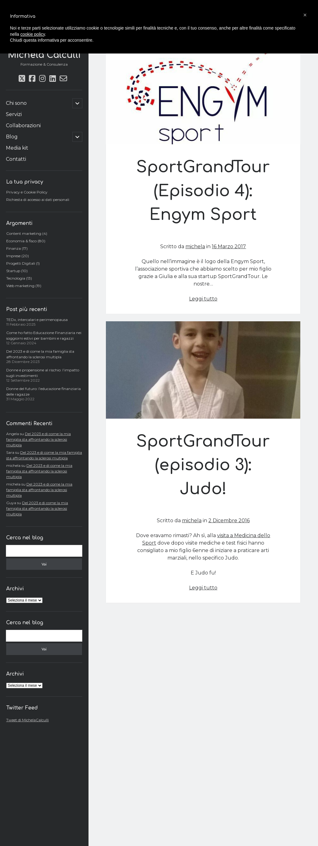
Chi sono (16, 103)
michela (195, 246)
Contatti (16, 159)
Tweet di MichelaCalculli (27, 720)
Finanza (13, 248)
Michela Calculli (44, 55)
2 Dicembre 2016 (229, 520)
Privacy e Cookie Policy (27, 192)
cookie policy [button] (32, 34)
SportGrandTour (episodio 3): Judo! (203, 370)
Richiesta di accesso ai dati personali (37, 199)
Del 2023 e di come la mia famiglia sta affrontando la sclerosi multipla (38, 439)
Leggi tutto (203, 299)
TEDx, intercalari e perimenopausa (37, 319)
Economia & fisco (21, 241)
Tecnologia (15, 278)
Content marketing (23, 233)
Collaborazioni (23, 125)
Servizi (14, 114)
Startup (13, 270)
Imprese (13, 255)
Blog (12, 137)
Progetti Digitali (20, 263)
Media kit (17, 148)
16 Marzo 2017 (229, 246)
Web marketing (20, 285)
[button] (305, 15)
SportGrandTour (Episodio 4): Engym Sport (203, 96)
